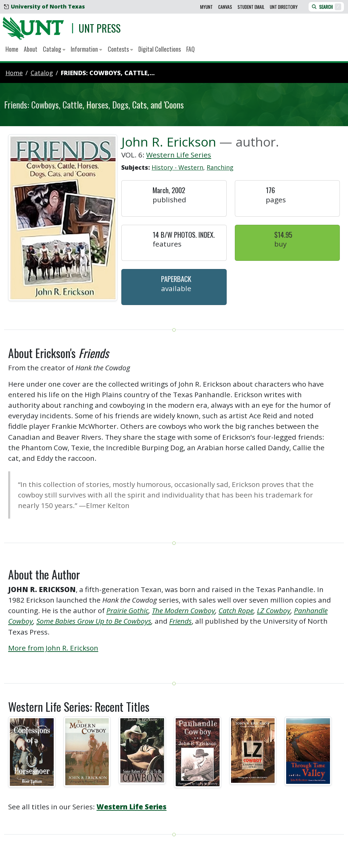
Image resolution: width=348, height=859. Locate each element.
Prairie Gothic (127, 610)
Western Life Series (178, 154)
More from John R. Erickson (53, 648)
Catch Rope (236, 610)
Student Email (251, 6)
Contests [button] (120, 49)
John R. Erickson (168, 141)
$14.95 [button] (283, 234)
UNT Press (100, 28)
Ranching (220, 167)
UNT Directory (284, 6)
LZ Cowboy (274, 610)
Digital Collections (159, 49)
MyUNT (206, 6)
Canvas (225, 6)
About (30, 49)
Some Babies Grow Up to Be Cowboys (93, 621)
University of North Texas (44, 6)
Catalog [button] (54, 49)
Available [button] (176, 288)
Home (11, 49)
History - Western (177, 167)
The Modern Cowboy (183, 610)
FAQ (190, 49)
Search (326, 6)
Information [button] (86, 49)
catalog (42, 73)
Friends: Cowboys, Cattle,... (108, 73)
